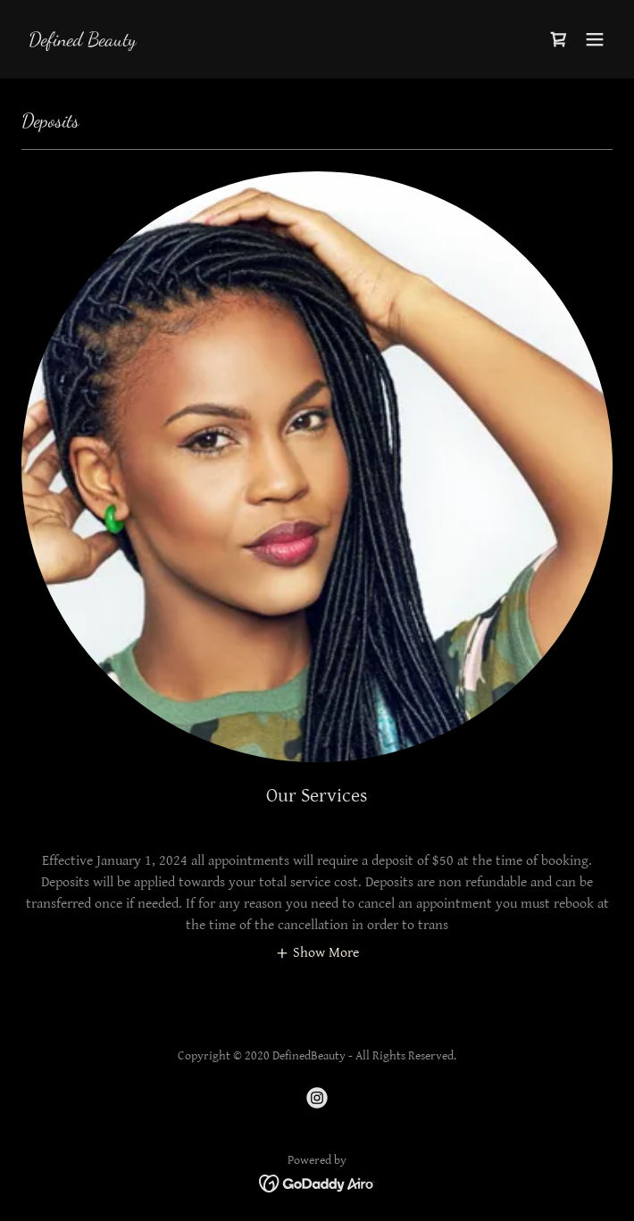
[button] (595, 39)
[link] (83, 41)
